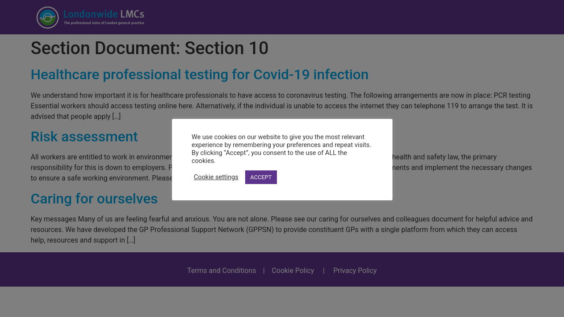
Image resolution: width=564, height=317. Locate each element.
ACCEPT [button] (261, 177)
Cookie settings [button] (216, 177)
